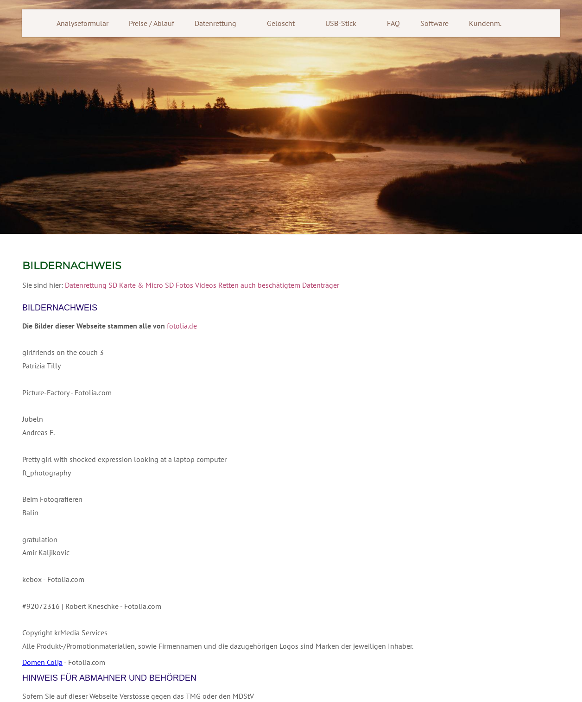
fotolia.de (182, 325)
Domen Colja (42, 662)
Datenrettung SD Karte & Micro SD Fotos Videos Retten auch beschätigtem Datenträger (202, 285)
